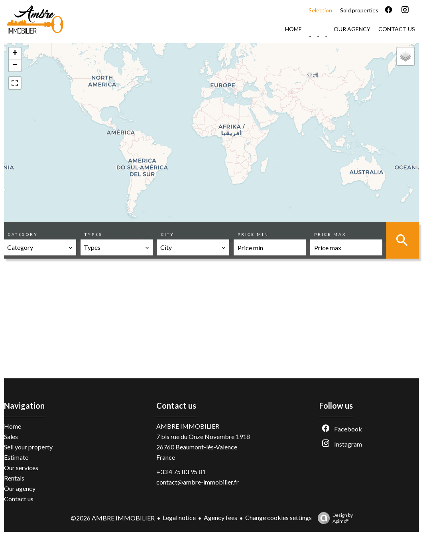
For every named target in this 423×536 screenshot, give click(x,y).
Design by (333, 518)
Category (23, 234)
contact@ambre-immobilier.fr (197, 482)
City (167, 234)
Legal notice (179, 517)
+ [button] (15, 53)
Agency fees (220, 517)
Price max (330, 234)
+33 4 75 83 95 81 (181, 471)
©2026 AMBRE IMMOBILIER (113, 518)
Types (93, 234)
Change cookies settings (278, 517)
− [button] (15, 65)
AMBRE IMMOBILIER (187, 426)
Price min (253, 234)
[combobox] (40, 247)
